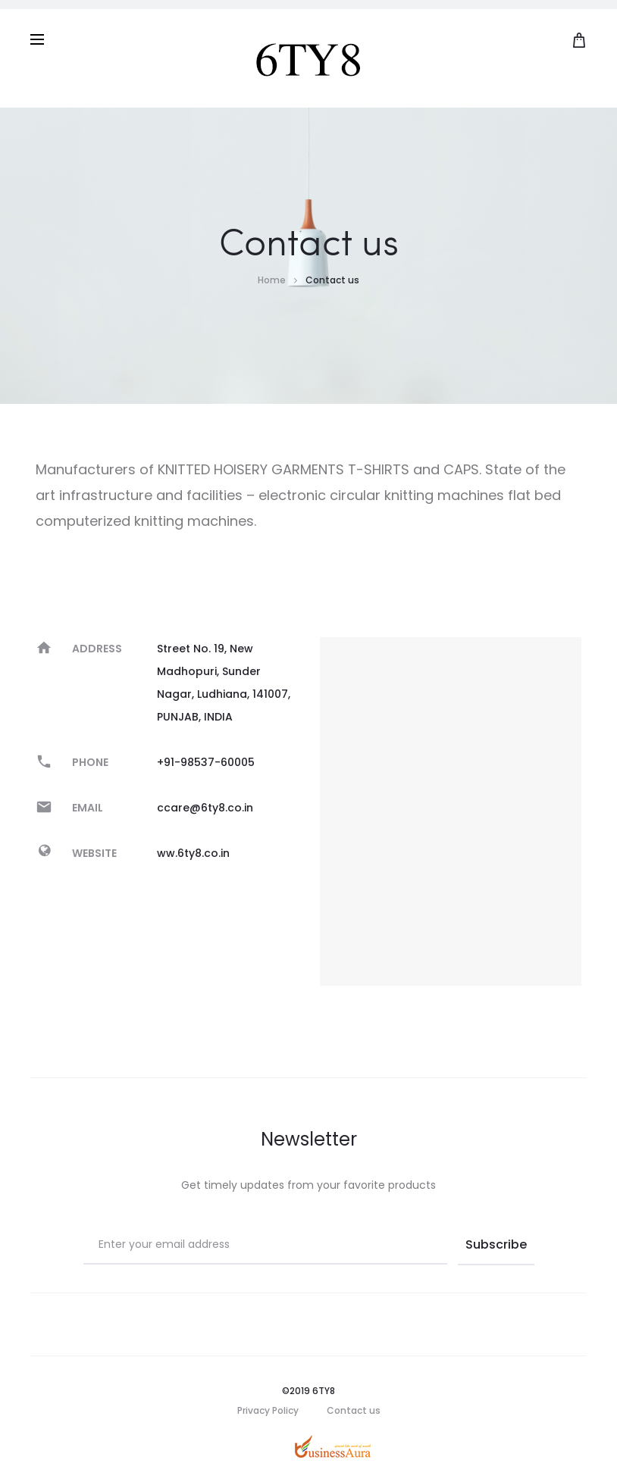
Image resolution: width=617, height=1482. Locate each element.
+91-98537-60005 (206, 762)
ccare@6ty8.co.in (205, 807)
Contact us (354, 1410)
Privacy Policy (268, 1410)
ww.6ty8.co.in (193, 853)
